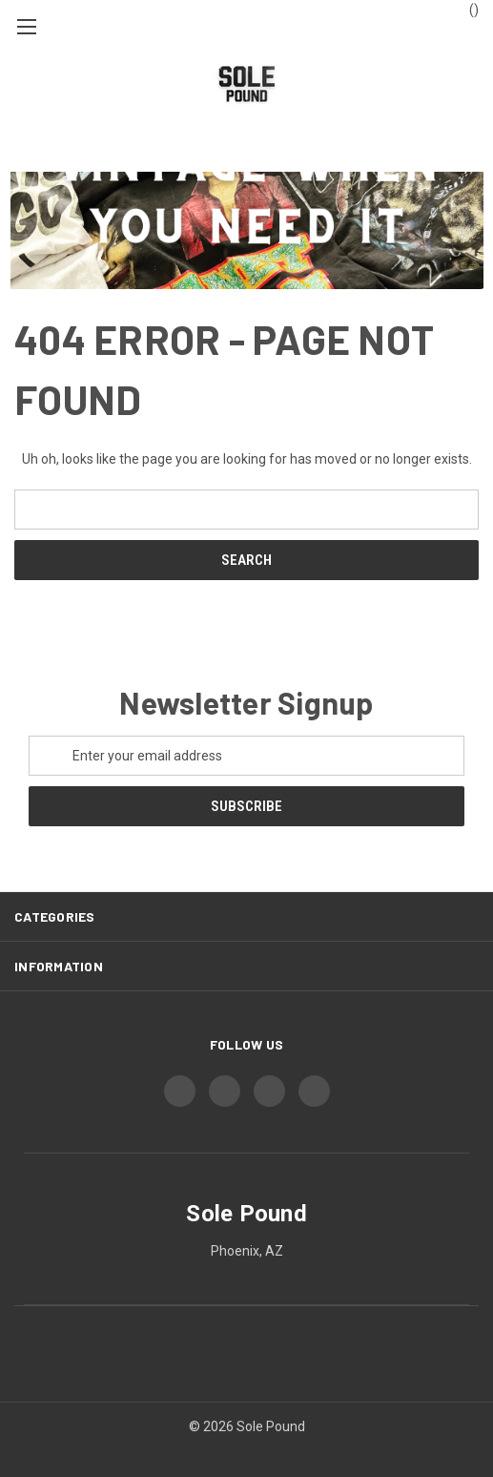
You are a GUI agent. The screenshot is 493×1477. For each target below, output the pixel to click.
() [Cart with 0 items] (465, 8)
